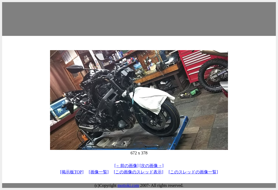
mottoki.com (128, 185)
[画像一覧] (99, 172)
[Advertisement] (139, 19)
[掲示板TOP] (72, 172)
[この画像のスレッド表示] (138, 172)
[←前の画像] (126, 165)
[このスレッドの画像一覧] (193, 172)
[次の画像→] (152, 165)
